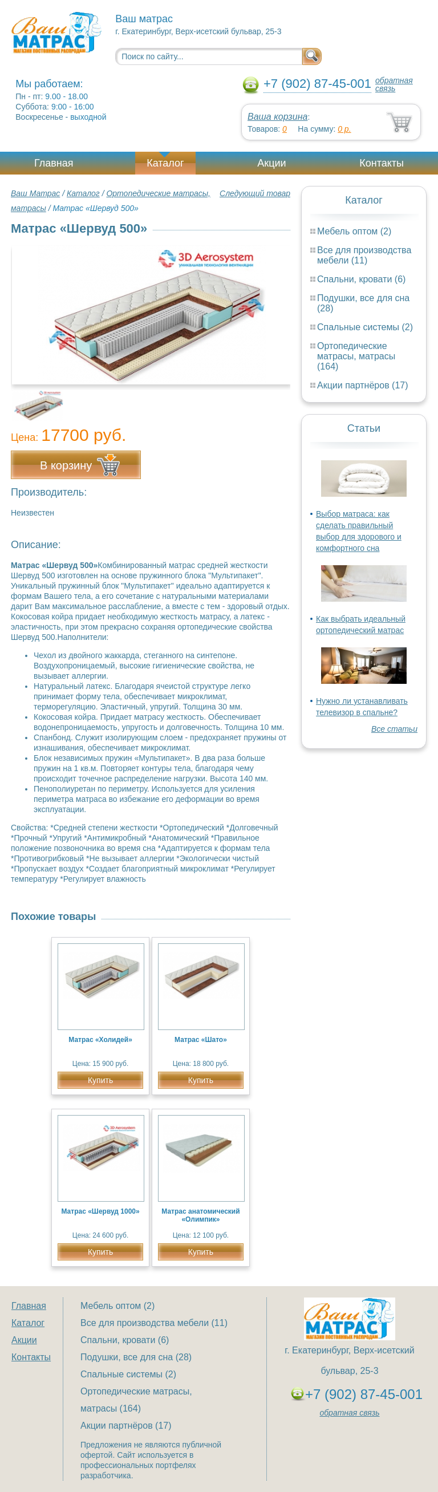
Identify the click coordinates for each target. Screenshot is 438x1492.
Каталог (165, 163)
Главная (54, 163)
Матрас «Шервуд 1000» (100, 1211)
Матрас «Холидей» (100, 1040)
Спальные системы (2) (365, 327)
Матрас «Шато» (201, 1040)
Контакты (381, 163)
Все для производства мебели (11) (364, 255)
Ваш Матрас (35, 193)
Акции (271, 163)
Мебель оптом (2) (354, 231)
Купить (100, 1080)
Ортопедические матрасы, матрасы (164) (356, 356)
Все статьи (394, 728)
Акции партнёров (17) (362, 385)
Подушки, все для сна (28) (136, 1357)
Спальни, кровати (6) (361, 279)
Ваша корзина (277, 116)
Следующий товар (255, 193)
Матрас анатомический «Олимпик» (200, 1215)
